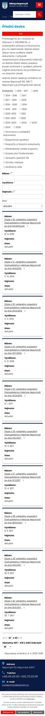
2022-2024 (10, 122)
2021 (23, 113)
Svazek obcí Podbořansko (19, 153)
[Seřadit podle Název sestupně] (12, 173)
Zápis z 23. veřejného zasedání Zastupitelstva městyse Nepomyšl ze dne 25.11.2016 (22, 350)
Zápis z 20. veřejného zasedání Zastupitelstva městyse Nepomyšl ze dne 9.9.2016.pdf (22, 223)
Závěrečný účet (13, 166)
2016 (35, 90)
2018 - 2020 (11, 104)
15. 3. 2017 (9, 445)
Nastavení (38, 712)
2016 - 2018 (11, 95)
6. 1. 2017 (8, 403)
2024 (34, 122)
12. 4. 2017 (9, 488)
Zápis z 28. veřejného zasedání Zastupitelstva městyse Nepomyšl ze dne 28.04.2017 (22, 519)
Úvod (4, 16)
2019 (24, 104)
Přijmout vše (8, 712)
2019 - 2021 (11, 108)
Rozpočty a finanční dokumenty (22, 144)
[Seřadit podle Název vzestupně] (12, 172)
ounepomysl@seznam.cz (15, 685)
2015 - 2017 (22, 90)
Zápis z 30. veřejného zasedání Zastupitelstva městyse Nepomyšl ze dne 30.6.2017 (22, 604)
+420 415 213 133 (10, 676)
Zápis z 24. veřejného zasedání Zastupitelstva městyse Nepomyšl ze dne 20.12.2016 (22, 392)
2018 (24, 99)
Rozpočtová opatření (17, 139)
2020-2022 (10, 113)
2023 (24, 122)
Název (6, 173)
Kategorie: (7, 90)
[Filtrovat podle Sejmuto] (22, 196)
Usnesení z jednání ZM (17, 157)
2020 (24, 108)
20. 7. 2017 (9, 615)
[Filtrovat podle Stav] (22, 206)
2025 (7, 127)
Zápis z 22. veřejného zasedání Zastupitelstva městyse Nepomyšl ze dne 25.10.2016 (22, 307)
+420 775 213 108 (29, 676)
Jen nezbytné (23, 712)
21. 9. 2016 (9, 234)
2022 (23, 118)
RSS (30, 33)
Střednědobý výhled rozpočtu (21, 148)
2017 (24, 95)
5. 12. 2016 (9, 361)
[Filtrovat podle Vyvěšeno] (22, 187)
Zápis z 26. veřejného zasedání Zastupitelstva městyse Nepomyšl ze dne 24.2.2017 (22, 435)
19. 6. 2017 (9, 573)
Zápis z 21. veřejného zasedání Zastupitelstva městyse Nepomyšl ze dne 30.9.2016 (22, 265)
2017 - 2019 (11, 99)
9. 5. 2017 (8, 530)
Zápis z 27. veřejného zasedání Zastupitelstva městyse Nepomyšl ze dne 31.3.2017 (22, 477)
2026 (18, 127)
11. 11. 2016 (9, 318)
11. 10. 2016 (9, 276)
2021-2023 (10, 118)
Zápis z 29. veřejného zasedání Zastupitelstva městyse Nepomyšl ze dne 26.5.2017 (22, 562)
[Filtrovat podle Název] (22, 177)
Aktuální (8, 246)
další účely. (31, 699)
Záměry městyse (14, 162)
